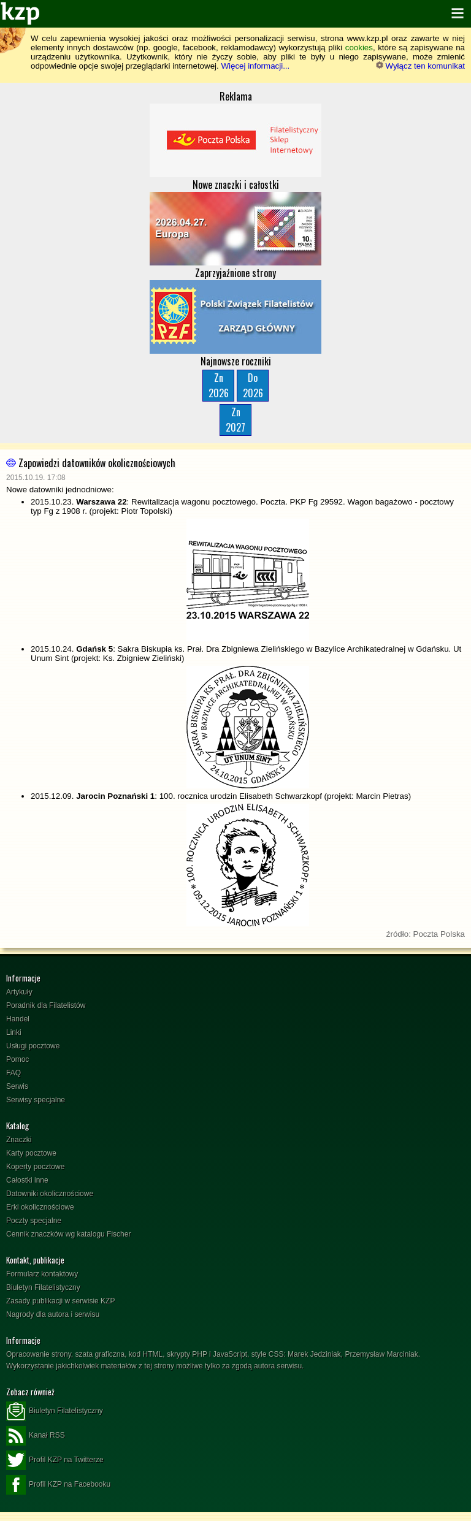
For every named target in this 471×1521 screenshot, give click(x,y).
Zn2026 (219, 385)
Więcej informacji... (255, 66)
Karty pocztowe (31, 1153)
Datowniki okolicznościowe (49, 1193)
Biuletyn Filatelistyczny (43, 1287)
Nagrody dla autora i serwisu (52, 1314)
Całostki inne (27, 1180)
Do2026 (253, 385)
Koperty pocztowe (35, 1166)
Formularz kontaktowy (42, 1274)
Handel (17, 1019)
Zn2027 (235, 420)
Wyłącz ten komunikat (420, 66)
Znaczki (18, 1139)
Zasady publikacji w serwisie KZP (60, 1301)
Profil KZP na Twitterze (55, 1460)
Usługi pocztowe (32, 1046)
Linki (13, 1032)
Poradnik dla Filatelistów (45, 1005)
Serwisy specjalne (35, 1100)
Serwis (17, 1086)
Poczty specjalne (33, 1220)
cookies (359, 47)
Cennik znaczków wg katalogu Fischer (68, 1234)
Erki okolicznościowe (40, 1207)
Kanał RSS (35, 1436)
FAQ (13, 1073)
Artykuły (19, 992)
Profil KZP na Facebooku (58, 1485)
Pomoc (17, 1059)
